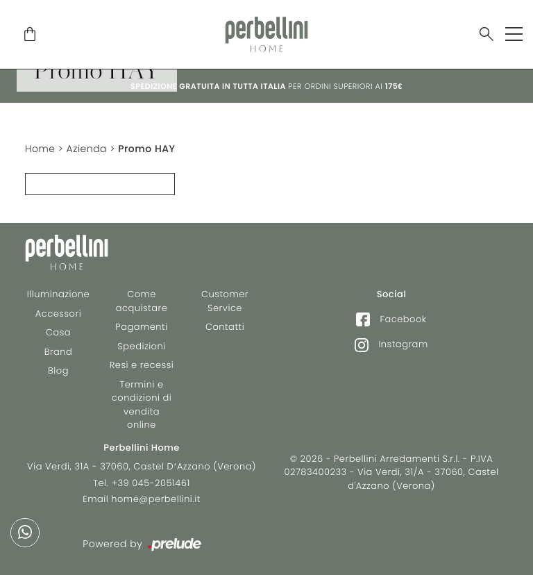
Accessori (58, 313)
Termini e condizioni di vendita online (141, 405)
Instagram (391, 344)
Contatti (224, 326)
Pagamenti (141, 326)
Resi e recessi (142, 365)
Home (40, 149)
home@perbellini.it (156, 499)
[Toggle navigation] (514, 34)
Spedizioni (141, 346)
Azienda (87, 149)
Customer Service (224, 301)
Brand (58, 351)
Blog (58, 370)
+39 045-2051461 (151, 483)
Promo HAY (146, 149)
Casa (58, 332)
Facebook (391, 319)
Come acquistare (142, 301)
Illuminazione (58, 294)
